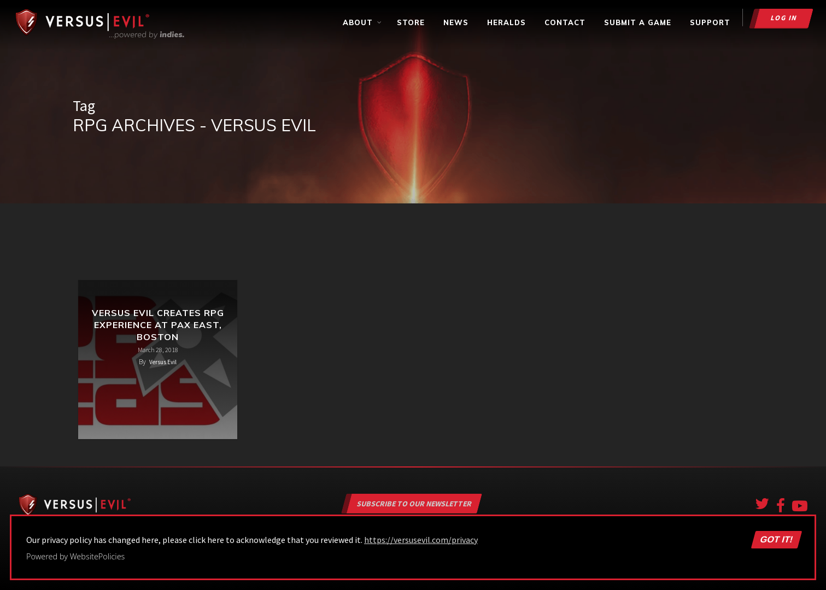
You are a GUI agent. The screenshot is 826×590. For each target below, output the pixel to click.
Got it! (776, 540)
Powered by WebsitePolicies (75, 556)
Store (411, 22)
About (363, 22)
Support (710, 22)
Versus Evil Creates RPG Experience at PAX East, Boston (158, 324)
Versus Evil (163, 362)
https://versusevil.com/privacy (421, 539)
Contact (564, 22)
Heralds (506, 22)
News (455, 22)
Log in (784, 17)
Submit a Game (637, 22)
